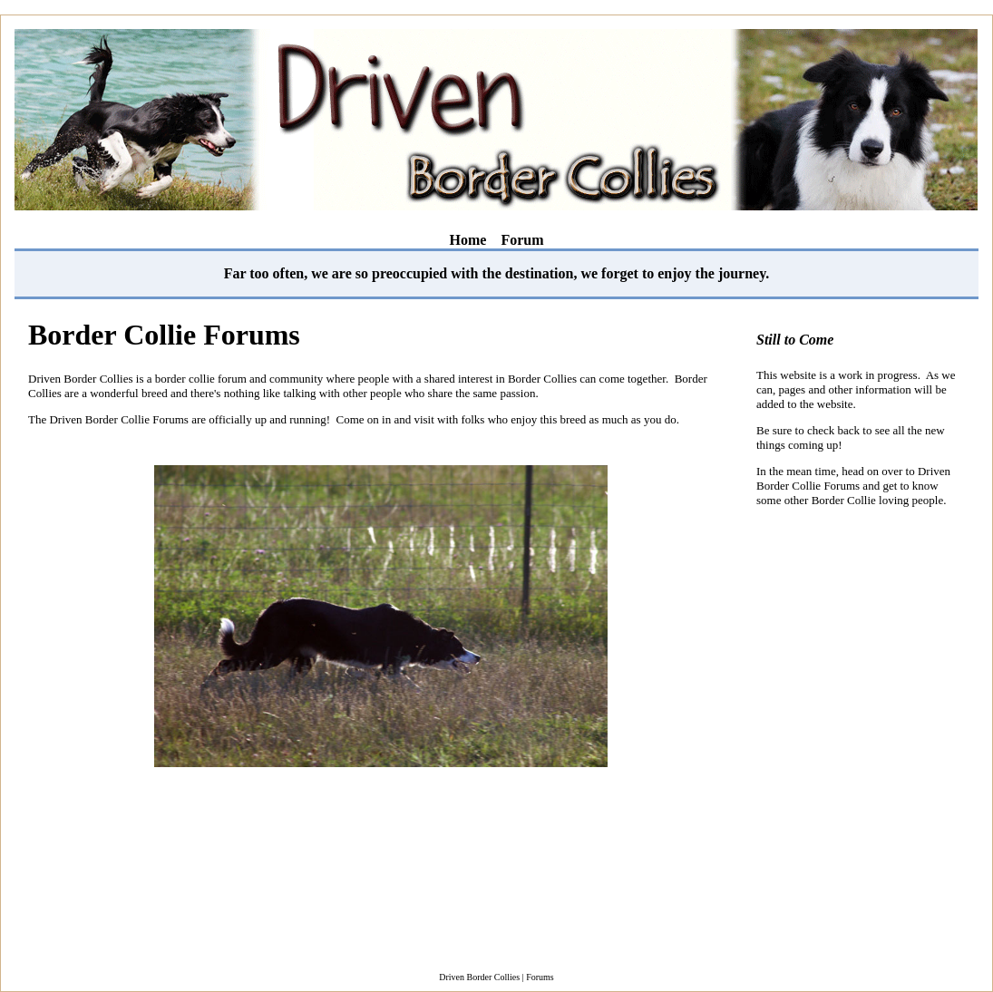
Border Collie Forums (164, 334)
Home (468, 240)
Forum (522, 240)
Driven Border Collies (479, 977)
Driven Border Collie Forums (853, 478)
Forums (540, 977)
